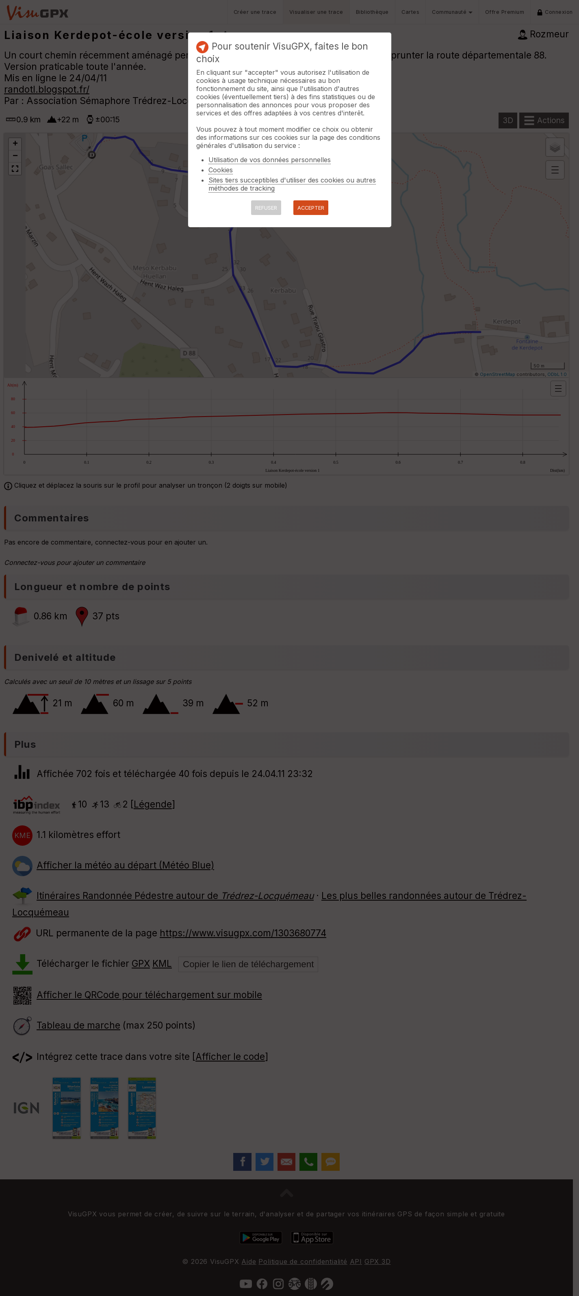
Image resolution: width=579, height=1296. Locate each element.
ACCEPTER (310, 208)
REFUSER (266, 208)
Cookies (220, 170)
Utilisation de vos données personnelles (269, 160)
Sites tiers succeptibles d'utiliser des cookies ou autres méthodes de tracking (292, 184)
